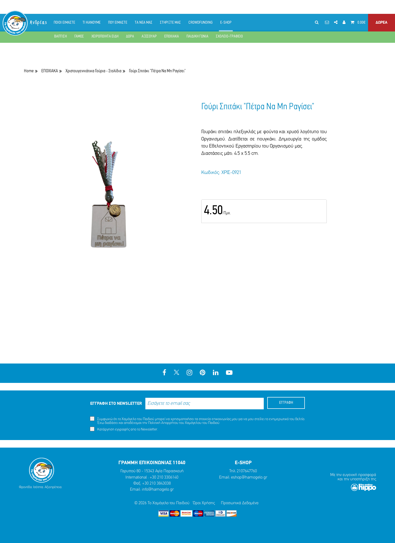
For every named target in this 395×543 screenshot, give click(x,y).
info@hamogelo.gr (158, 489)
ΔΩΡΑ (130, 36)
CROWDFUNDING (200, 23)
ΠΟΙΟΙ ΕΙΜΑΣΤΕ (64, 23)
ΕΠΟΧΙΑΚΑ (171, 36)
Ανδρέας (38, 22)
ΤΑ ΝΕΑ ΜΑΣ (143, 23)
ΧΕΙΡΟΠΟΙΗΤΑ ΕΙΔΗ (104, 36)
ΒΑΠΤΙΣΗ (60, 36)
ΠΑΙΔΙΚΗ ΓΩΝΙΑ (197, 36)
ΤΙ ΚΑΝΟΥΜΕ (92, 23)
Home (29, 71)
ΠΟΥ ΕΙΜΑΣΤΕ (117, 23)
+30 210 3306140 (164, 477)
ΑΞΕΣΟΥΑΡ (149, 36)
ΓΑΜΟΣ (79, 36)
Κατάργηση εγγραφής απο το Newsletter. (124, 429)
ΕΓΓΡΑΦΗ (286, 403)
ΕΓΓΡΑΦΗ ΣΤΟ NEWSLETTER (116, 404)
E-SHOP (226, 23)
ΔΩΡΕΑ (381, 23)
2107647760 (247, 471)
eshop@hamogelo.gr (249, 477)
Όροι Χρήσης (204, 503)
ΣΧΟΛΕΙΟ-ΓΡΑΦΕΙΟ (229, 36)
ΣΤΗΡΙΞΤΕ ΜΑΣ (170, 23)
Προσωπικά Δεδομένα (239, 503)
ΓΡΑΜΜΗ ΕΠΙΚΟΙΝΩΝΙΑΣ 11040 (151, 462)
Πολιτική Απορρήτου (163, 423)
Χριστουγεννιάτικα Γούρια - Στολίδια (93, 71)
